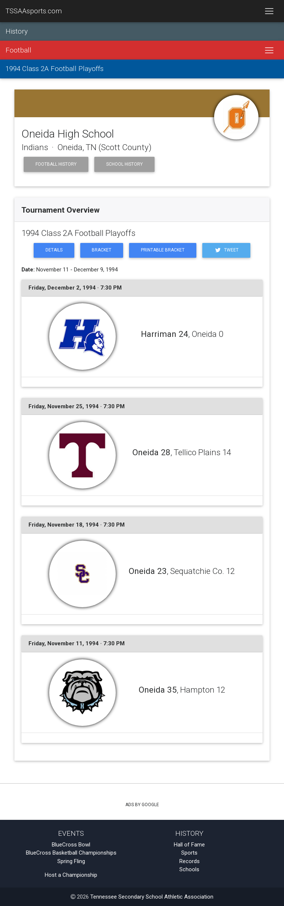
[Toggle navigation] (269, 11)
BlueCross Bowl (71, 844)
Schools (189, 869)
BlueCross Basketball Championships (71, 852)
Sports (189, 852)
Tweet (226, 250)
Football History (56, 164)
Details (53, 250)
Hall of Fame (189, 844)
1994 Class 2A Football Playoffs (55, 69)
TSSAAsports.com (34, 11)
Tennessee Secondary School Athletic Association (151, 896)
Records (189, 861)
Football (18, 50)
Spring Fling (71, 861)
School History (124, 164)
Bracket (101, 250)
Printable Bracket (163, 250)
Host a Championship (71, 875)
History (17, 31)
